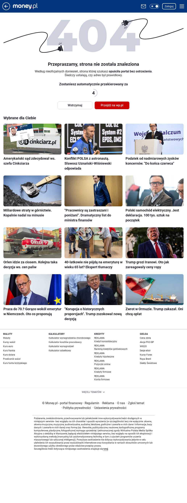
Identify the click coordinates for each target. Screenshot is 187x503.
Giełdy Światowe (148, 363)
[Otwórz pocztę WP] (143, 6)
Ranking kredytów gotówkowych (110, 349)
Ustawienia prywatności (109, 408)
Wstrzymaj (75, 105)
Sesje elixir (145, 350)
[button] (154, 6)
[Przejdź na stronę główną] (6, 9)
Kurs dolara (9, 354)
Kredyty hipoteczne (104, 356)
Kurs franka (9, 350)
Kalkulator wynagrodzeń (61, 346)
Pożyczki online (102, 364)
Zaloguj (169, 6)
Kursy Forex (146, 354)
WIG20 (143, 346)
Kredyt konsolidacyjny (105, 341)
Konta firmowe (102, 379)
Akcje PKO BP (147, 342)
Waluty (6, 338)
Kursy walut (9, 342)
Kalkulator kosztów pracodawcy (65, 342)
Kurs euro (8, 346)
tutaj (105, 449)
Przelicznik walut (11, 359)
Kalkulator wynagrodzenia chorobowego (69, 338)
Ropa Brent (145, 359)
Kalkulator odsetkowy (60, 350)
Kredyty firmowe (102, 372)
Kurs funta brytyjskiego (15, 363)
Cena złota (145, 338)
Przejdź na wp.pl (112, 105)
